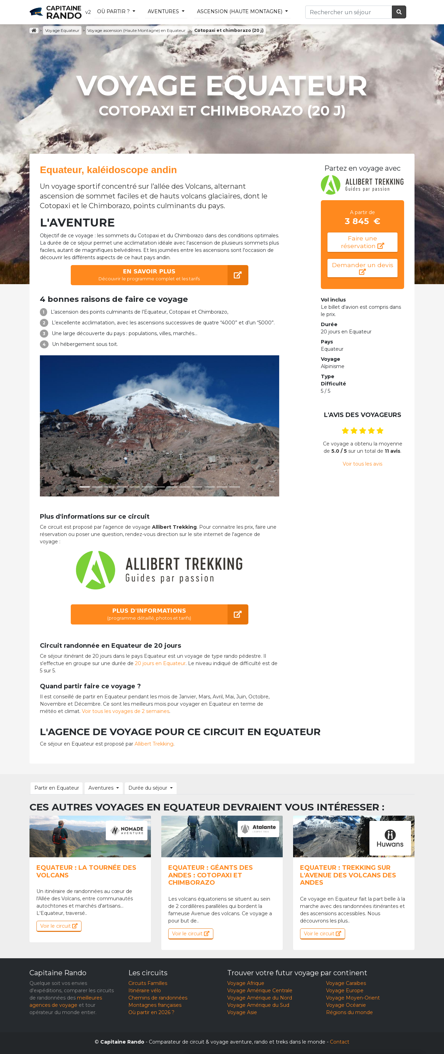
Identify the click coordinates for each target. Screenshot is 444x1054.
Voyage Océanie (346, 1004)
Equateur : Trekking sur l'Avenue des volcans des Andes (348, 874)
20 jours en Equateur (160, 663)
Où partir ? (113, 11)
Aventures (163, 11)
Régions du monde (349, 1012)
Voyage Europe (345, 990)
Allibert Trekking (154, 744)
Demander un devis (362, 269)
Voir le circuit (59, 925)
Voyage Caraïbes (346, 982)
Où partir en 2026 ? (151, 1012)
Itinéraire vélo (144, 990)
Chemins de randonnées (157, 997)
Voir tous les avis (362, 466)
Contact (339, 1041)
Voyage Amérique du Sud (258, 1004)
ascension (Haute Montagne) (239, 11)
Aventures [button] (97, 787)
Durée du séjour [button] (141, 787)
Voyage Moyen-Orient (353, 997)
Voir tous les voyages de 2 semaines (125, 711)
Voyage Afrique (245, 982)
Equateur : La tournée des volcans (86, 870)
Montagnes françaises (154, 1004)
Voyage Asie (242, 1012)
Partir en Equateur (55, 787)
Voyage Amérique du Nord (259, 997)
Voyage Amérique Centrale (259, 990)
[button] (58, 425)
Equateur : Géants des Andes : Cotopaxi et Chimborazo (210, 874)
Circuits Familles (147, 982)
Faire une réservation (363, 242)
